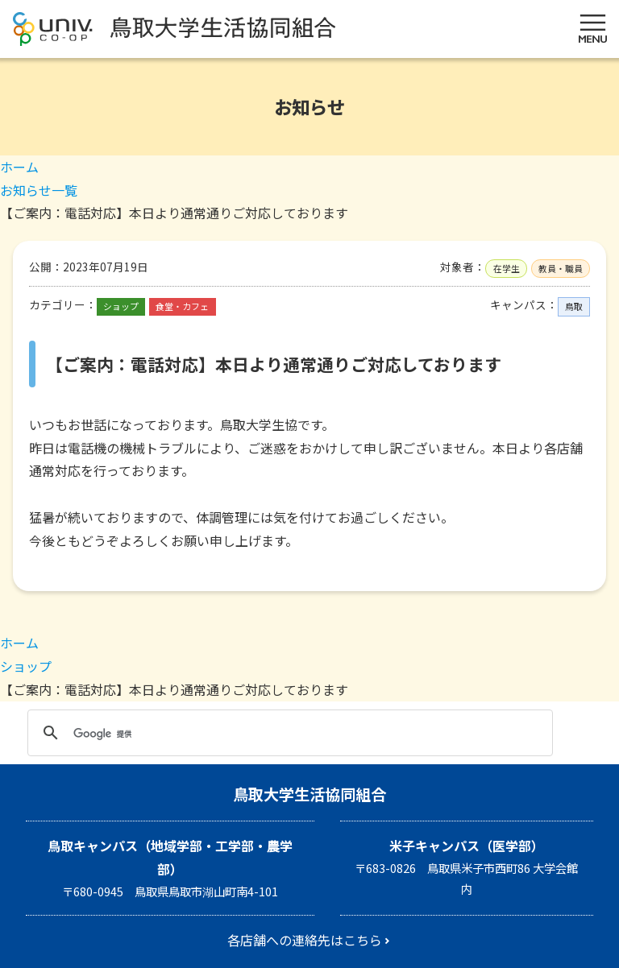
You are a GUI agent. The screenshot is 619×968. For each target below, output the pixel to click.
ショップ (26, 666)
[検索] (287, 733)
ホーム (19, 166)
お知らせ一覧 (38, 190)
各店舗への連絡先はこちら (304, 939)
